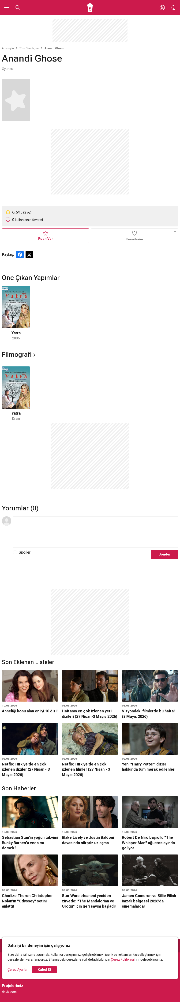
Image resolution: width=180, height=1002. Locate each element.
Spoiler (24, 552)
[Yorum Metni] (95, 532)
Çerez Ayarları (18, 969)
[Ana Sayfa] (90, 7)
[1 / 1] (16, 313)
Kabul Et (44, 969)
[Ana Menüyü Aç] (6, 7)
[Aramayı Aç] (17, 7)
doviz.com (9, 992)
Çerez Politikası (122, 959)
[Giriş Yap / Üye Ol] (162, 7)
